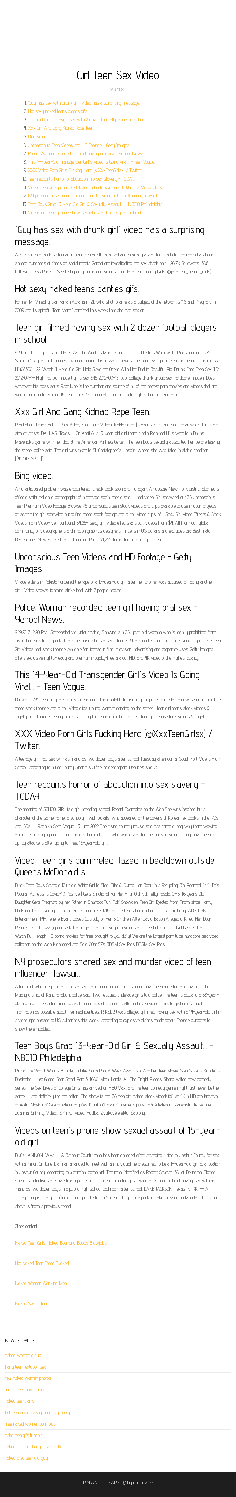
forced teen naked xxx (25, 1389)
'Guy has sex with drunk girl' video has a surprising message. (84, 103)
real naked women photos (28, 1378)
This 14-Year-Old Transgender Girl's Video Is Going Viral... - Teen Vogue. (91, 162)
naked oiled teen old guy (26, 1458)
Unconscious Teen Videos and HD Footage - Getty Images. (79, 145)
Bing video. (37, 136)
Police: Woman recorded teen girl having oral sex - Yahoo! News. (86, 153)
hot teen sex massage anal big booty (37, 1412)
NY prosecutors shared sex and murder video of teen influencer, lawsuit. (93, 195)
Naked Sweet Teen (31, 1303)
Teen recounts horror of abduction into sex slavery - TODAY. (81, 179)
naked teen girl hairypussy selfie (34, 1447)
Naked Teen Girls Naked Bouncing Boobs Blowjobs (61, 1243)
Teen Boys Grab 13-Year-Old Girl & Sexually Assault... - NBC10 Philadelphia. (95, 204)
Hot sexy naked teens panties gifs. (58, 111)
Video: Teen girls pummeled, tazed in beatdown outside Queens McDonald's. (95, 187)
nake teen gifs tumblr (23, 1435)
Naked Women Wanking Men (41, 1283)
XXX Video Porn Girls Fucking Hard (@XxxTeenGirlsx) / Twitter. (85, 170)
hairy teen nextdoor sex (25, 1367)
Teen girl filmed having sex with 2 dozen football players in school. (87, 120)
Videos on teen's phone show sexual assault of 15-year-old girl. (85, 212)
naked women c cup (23, 1355)
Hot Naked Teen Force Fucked (42, 1263)
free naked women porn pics (30, 1424)
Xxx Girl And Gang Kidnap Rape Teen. (61, 128)
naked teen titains (19, 1401)
